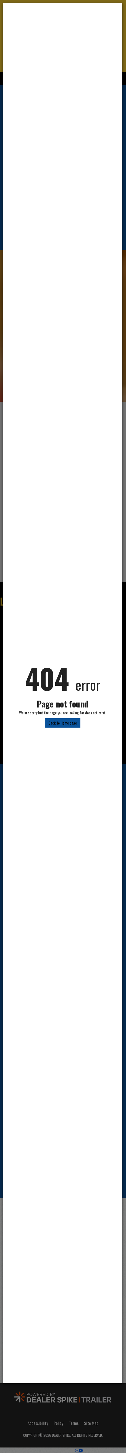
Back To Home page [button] (62, 723)
